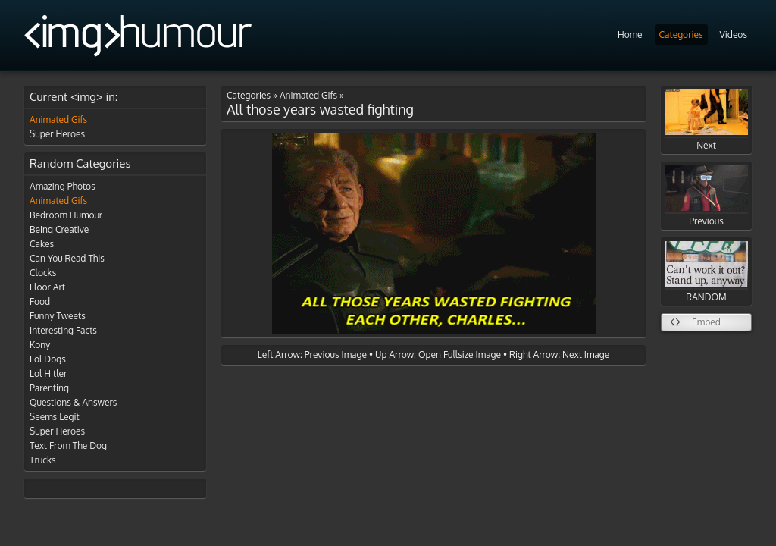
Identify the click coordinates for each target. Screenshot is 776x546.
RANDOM (706, 272)
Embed (706, 322)
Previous (706, 196)
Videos (733, 34)
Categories (681, 34)
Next (706, 120)
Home (630, 34)
